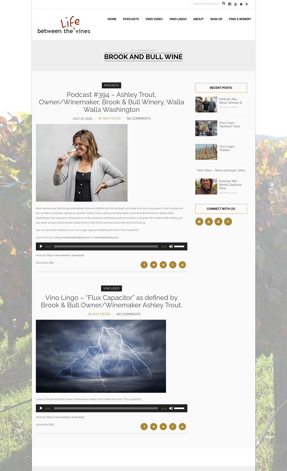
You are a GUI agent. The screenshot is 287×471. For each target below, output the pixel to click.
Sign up (216, 19)
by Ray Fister (109, 118)
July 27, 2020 (82, 118)
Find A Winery (240, 19)
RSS (51, 260)
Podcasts (131, 19)
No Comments (139, 118)
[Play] (41, 244)
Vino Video (154, 19)
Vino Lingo (178, 19)
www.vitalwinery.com (106, 235)
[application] (111, 244)
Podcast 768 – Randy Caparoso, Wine (231, 184)
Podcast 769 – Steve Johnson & (230, 101)
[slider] (106, 244)
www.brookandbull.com (76, 235)
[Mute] (171, 244)
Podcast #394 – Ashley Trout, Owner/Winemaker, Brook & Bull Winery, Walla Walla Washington (111, 102)
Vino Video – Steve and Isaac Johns (221, 170)
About (198, 19)
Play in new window (58, 253)
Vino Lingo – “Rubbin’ (227, 148)
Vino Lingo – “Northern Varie (229, 124)
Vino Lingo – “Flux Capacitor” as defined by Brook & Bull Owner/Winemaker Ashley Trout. (111, 299)
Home (112, 19)
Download (78, 253)
